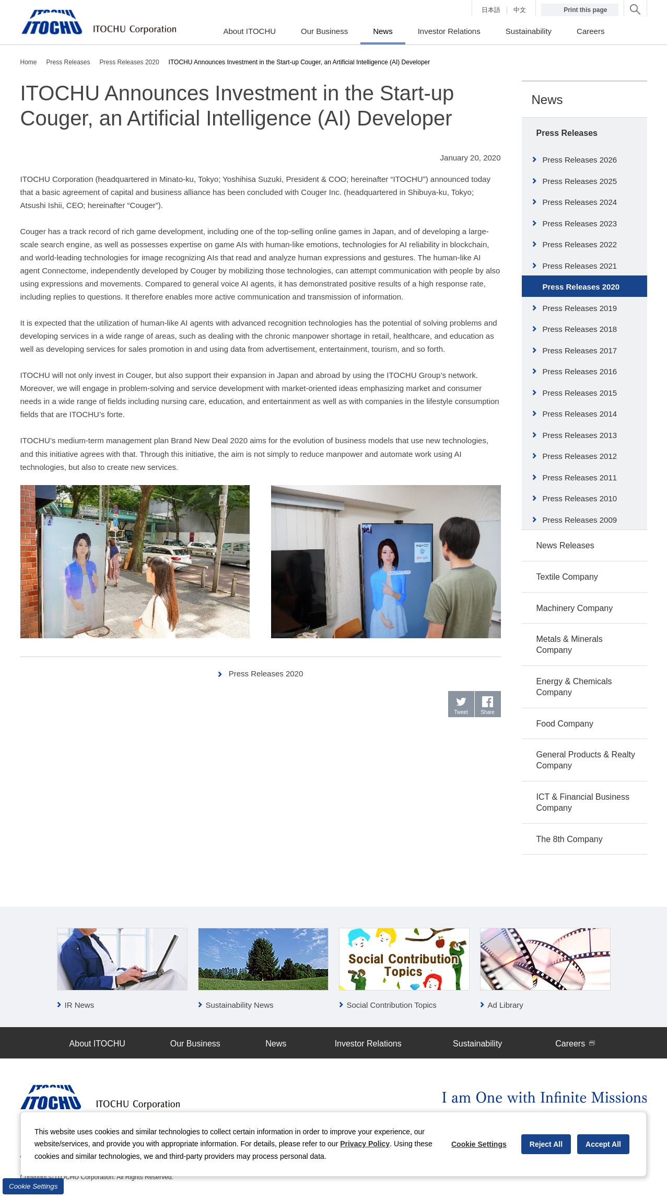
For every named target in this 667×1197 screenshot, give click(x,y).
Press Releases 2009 (580, 519)
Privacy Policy (365, 1144)
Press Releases (567, 133)
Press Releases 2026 (580, 159)
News (547, 100)
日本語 (491, 10)
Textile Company (567, 576)
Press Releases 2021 (580, 265)
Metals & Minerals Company (569, 644)
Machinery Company (574, 608)
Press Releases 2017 (580, 350)
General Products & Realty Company (585, 760)
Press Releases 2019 (580, 308)
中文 (519, 10)
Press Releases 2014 (580, 413)
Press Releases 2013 (580, 435)
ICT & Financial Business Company (582, 802)
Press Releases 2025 (580, 181)
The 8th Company (569, 839)
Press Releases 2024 (580, 202)
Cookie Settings (33, 1186)
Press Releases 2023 (580, 223)
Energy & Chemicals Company (574, 687)
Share (488, 712)
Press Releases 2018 (580, 329)
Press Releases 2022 (580, 244)
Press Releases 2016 (580, 371)
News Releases (565, 545)
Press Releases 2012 (580, 456)
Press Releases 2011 (580, 477)
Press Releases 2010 (580, 498)
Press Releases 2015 (580, 392)
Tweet (461, 712)
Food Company (564, 723)
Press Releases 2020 (266, 673)
